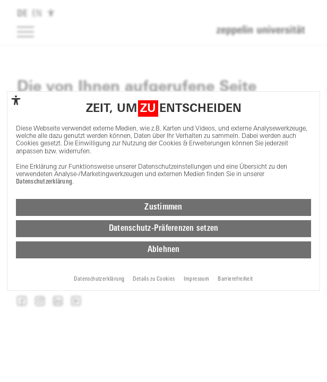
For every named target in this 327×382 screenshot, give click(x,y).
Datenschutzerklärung (44, 182)
